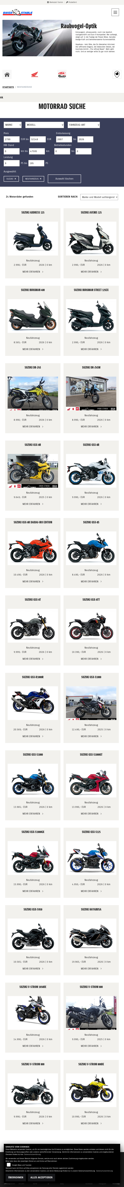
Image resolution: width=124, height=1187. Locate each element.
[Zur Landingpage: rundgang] (117, 74)
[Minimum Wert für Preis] (12, 139)
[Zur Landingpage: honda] (34, 74)
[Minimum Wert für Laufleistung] (12, 151)
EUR (49, 139)
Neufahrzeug (33, 179)
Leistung (8, 157)
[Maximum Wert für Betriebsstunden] (84, 151)
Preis (6, 133)
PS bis (24, 163)
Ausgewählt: (10, 171)
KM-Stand (9, 145)
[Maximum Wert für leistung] (36, 163)
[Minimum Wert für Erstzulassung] (64, 139)
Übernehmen (15, 1177)
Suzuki (11, 179)
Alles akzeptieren (41, 1177)
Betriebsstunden (62, 145)
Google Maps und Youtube (21, 1165)
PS (47, 163)
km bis (24, 151)
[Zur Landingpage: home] (7, 74)
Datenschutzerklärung (32, 1154)
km (47, 151)
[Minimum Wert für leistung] (12, 163)
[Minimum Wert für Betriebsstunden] (62, 151)
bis (74, 139)
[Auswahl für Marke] (13, 125)
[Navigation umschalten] (115, 12)
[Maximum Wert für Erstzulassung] (85, 139)
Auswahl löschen (64, 178)
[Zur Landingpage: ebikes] (89, 74)
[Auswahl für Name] (44, 125)
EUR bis (25, 139)
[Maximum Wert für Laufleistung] (37, 151)
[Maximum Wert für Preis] (38, 139)
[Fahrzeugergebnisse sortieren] (99, 197)
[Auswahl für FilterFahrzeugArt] (84, 125)
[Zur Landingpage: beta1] (62, 74)
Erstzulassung (63, 133)
